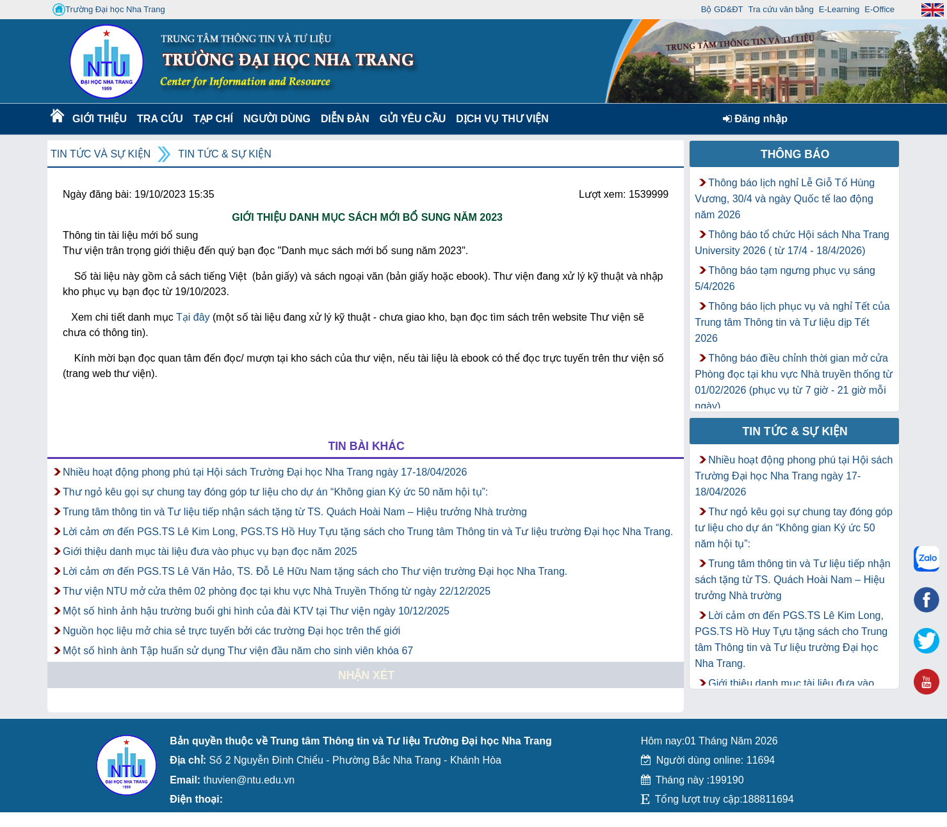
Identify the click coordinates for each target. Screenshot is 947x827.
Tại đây (193, 317)
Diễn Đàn (345, 118)
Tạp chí (213, 118)
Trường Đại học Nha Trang (109, 9)
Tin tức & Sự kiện (224, 154)
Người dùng (275, 118)
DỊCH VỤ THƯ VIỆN (500, 118)
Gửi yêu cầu (413, 118)
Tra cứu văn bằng (781, 9)
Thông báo (795, 154)
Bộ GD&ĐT (722, 9)
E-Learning (839, 9)
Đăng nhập (755, 118)
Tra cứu (159, 118)
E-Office (879, 9)
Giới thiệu (98, 118)
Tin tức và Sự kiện (100, 154)
